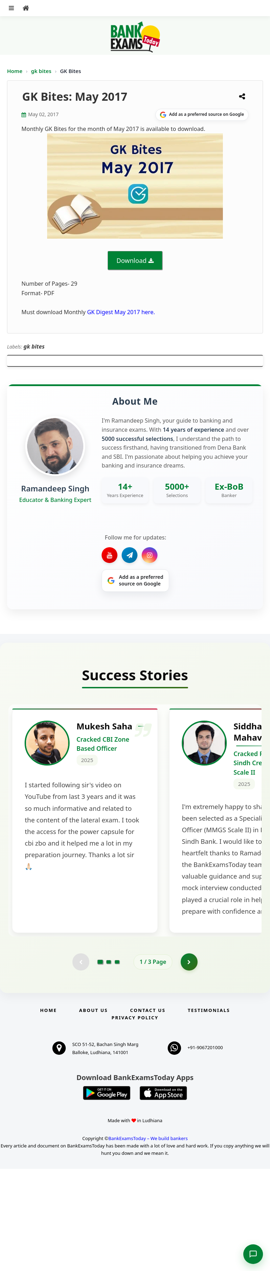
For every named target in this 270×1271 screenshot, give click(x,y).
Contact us (147, 1112)
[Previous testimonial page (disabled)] (80, 1064)
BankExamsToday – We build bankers (148, 1241)
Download (131, 260)
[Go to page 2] (108, 1064)
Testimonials (209, 1112)
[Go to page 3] (117, 1064)
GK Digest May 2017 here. (121, 312)
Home (14, 70)
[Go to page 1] (100, 1063)
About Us (93, 1112)
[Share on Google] (202, 115)
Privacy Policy (134, 1120)
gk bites (42, 70)
